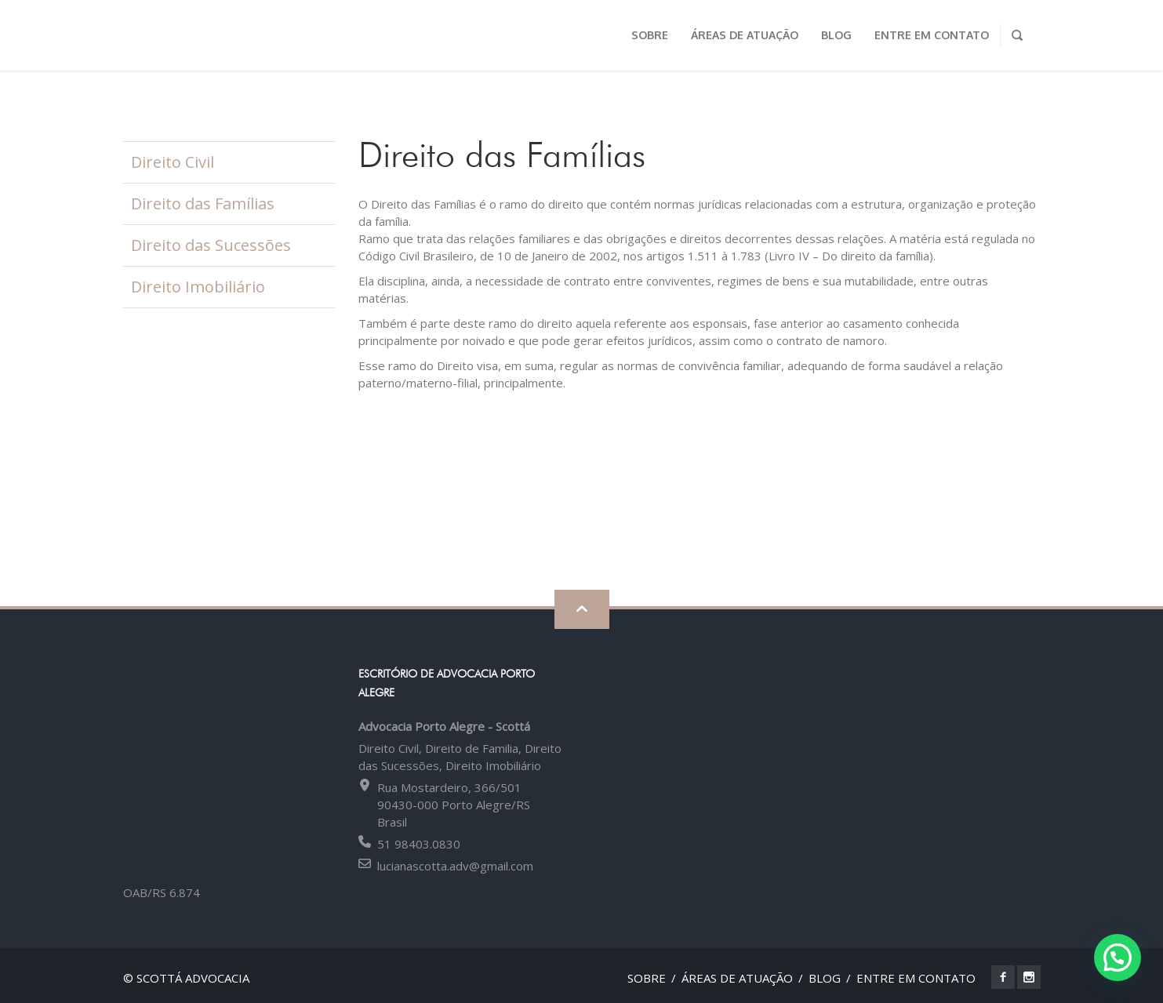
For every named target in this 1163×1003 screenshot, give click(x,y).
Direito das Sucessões (211, 245)
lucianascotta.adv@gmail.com (455, 866)
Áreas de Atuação (737, 978)
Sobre (646, 978)
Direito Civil (172, 162)
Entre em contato (916, 978)
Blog (825, 978)
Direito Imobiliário (198, 286)
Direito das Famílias (202, 203)
